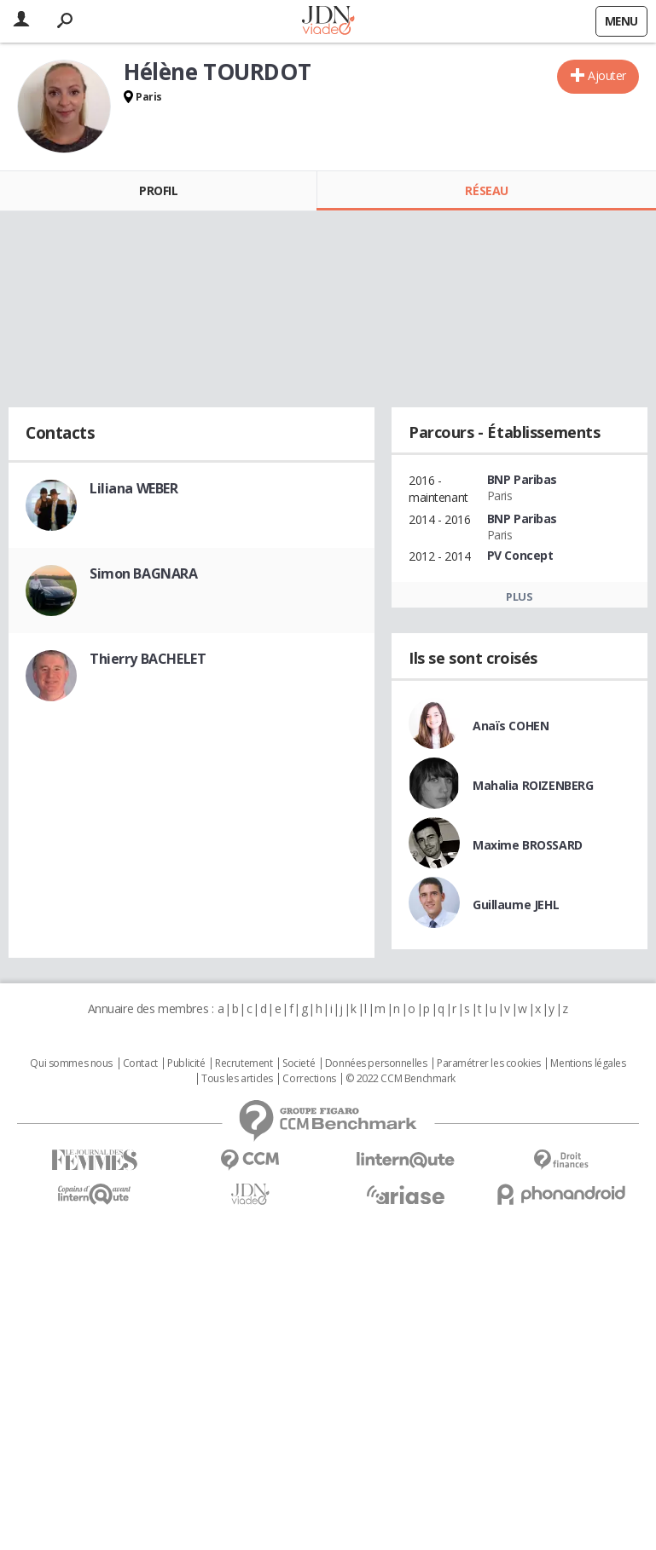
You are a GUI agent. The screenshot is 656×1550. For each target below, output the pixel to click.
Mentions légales (587, 1063)
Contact (140, 1063)
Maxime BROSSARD (528, 845)
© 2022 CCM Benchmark (400, 1079)
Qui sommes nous (71, 1063)
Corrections (308, 1079)
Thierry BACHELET (148, 658)
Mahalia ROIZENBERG (533, 785)
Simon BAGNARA (144, 573)
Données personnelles (376, 1063)
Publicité (186, 1063)
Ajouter (607, 75)
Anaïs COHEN (511, 725)
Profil (158, 190)
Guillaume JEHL (516, 904)
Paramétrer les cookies (489, 1063)
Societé (298, 1063)
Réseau (486, 190)
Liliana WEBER (134, 488)
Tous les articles (237, 1079)
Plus (519, 596)
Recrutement (243, 1063)
